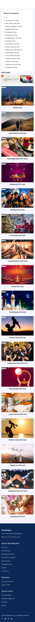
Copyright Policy (6, 564)
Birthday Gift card (11, 32)
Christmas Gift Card (12, 35)
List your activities (7, 581)
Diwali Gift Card (10, 41)
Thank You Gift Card (12, 61)
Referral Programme (8, 598)
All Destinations (6, 595)
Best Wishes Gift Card (13, 23)
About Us (4, 547)
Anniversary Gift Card (12, 20)
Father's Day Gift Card (12, 47)
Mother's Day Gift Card (13, 58)
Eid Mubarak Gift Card (12, 44)
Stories (3, 605)
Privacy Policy (5, 561)
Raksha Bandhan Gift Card (14, 26)
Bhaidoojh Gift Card (12, 29)
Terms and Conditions (8, 557)
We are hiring (5, 551)
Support (4, 568)
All (6, 17)
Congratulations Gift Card (13, 38)
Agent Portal (5, 585)
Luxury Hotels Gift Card (13, 55)
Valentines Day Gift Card (13, 64)
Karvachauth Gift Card (12, 52)
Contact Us (5, 571)
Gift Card (4, 602)
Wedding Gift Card (11, 67)
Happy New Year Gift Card (14, 50)
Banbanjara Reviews (7, 554)
